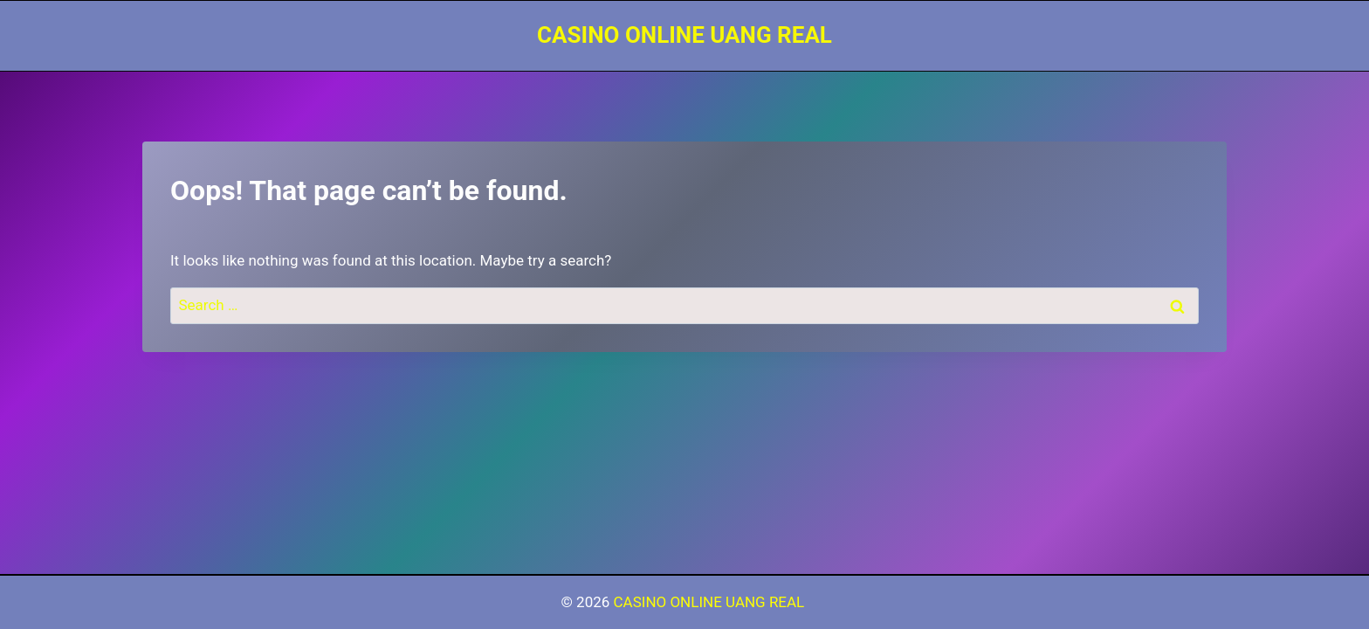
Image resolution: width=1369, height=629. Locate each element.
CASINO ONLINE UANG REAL (711, 602)
